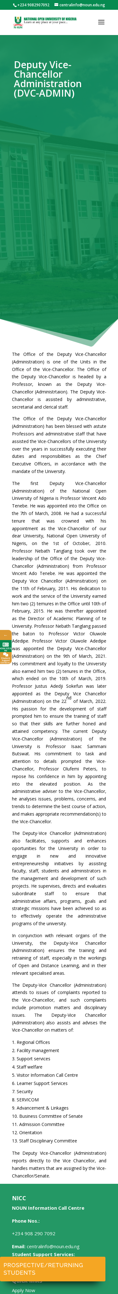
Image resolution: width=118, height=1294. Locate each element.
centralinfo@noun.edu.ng (53, 1246)
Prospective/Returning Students (43, 1269)
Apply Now (23, 1290)
